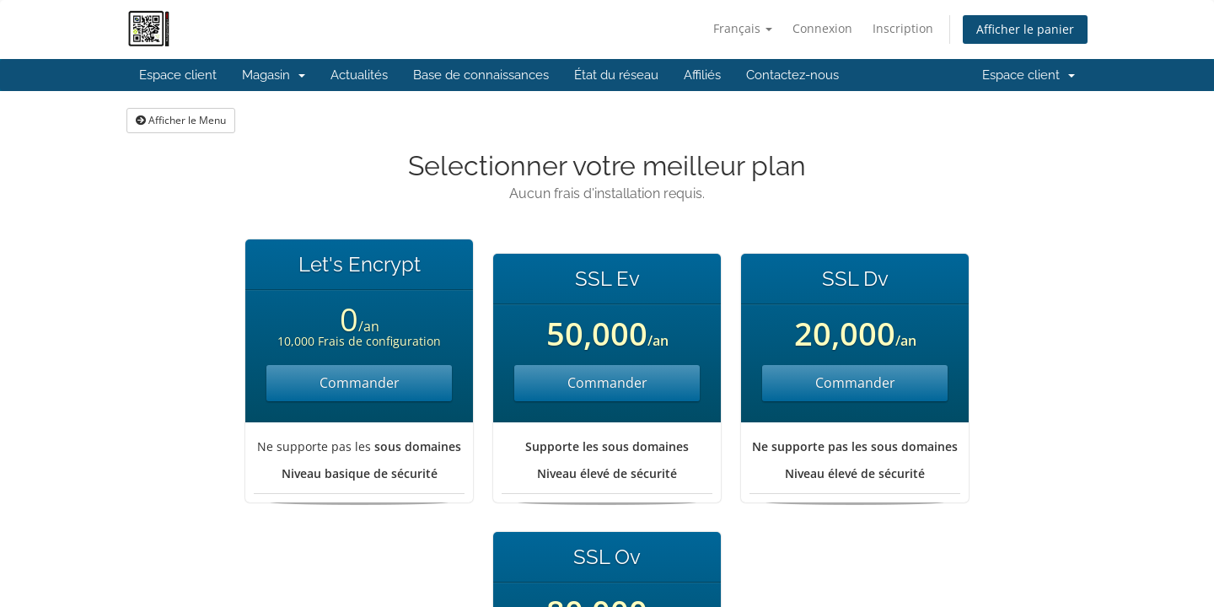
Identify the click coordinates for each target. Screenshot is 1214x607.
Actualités (359, 75)
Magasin (273, 75)
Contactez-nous (792, 75)
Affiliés (702, 75)
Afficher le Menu (181, 120)
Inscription (903, 28)
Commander (360, 382)
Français (742, 28)
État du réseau (616, 75)
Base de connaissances (481, 75)
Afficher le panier (1025, 29)
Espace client (178, 75)
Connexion (822, 28)
